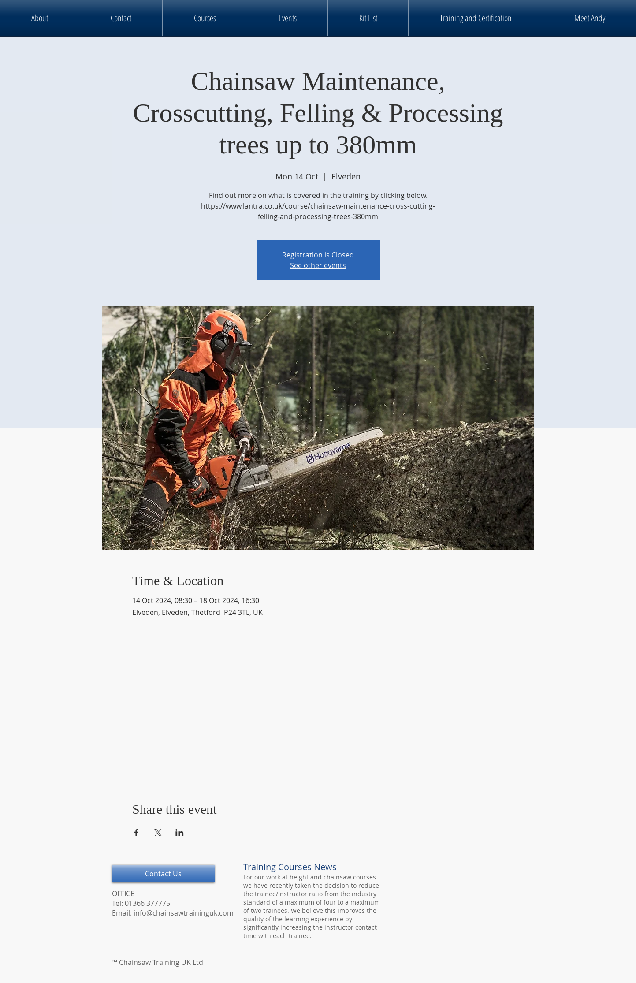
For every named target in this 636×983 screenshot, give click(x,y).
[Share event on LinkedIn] (179, 832)
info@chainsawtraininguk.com (184, 913)
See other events (318, 265)
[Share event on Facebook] (136, 832)
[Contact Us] (163, 873)
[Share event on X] (158, 832)
